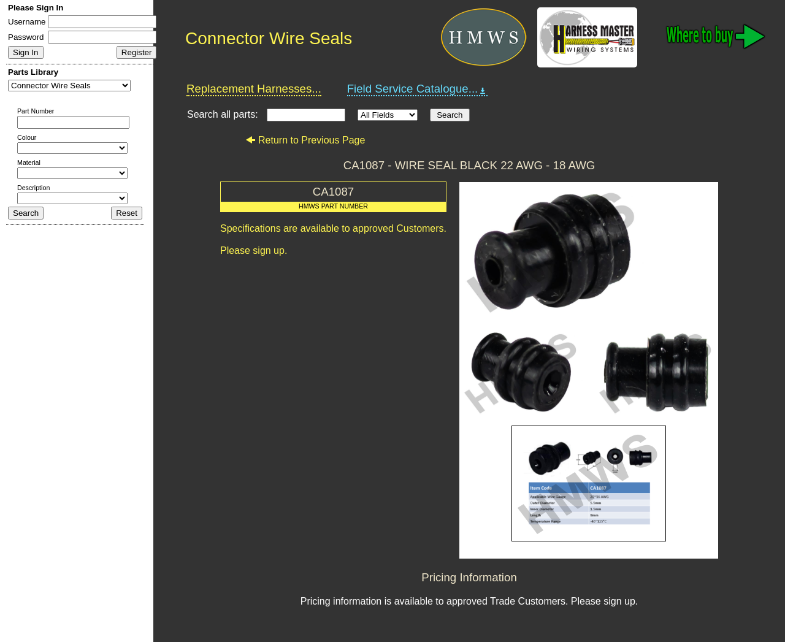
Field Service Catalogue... (417, 89)
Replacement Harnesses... (253, 88)
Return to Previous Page (305, 140)
